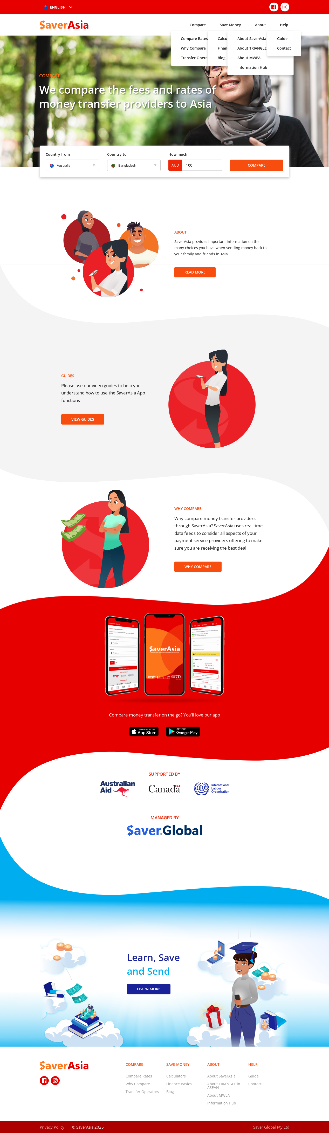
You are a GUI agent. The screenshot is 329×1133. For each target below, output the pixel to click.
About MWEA (218, 1095)
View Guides (82, 419)
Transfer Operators (142, 1091)
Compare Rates (139, 1076)
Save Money (230, 24)
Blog (170, 1091)
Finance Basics (179, 1083)
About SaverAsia (221, 1076)
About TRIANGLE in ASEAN (223, 1085)
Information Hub (221, 1103)
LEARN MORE (148, 988)
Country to (117, 154)
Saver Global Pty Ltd (271, 1127)
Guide (253, 1076)
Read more (194, 272)
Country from (58, 154)
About (260, 24)
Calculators (176, 1076)
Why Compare (197, 566)
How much (177, 154)
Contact (255, 1083)
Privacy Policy (52, 1127)
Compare (198, 24)
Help (284, 24)
